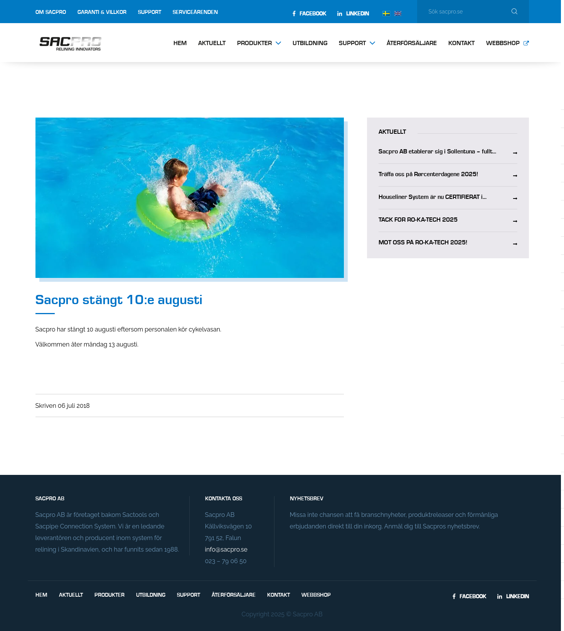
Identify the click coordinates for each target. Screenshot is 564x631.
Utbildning (310, 43)
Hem (180, 43)
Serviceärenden (195, 12)
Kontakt (461, 43)
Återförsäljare (412, 43)
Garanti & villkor (101, 12)
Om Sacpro (50, 12)
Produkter (254, 43)
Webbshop (503, 43)
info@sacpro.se (226, 549)
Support (149, 12)
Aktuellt (212, 43)
